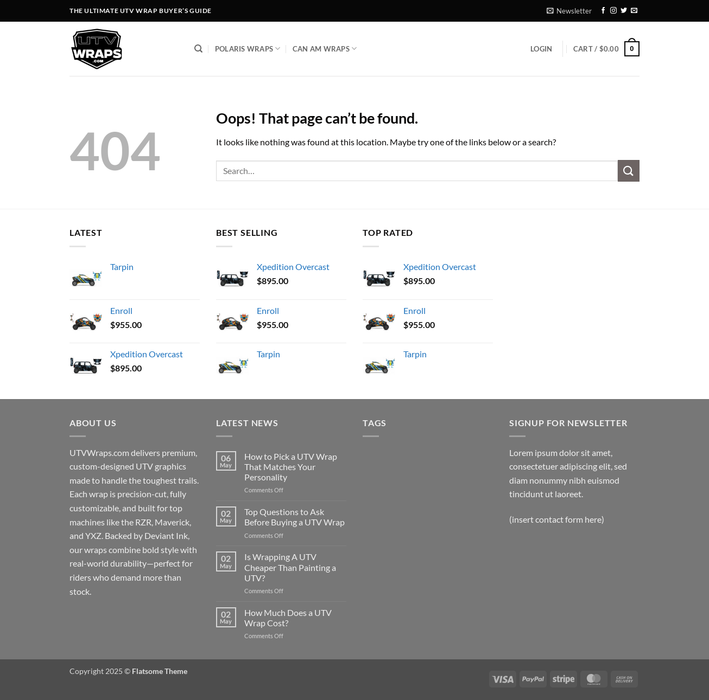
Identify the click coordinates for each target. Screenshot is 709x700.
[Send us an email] (634, 11)
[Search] (198, 48)
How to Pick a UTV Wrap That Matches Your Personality (290, 466)
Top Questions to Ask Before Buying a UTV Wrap (294, 516)
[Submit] (629, 170)
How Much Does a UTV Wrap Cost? (288, 617)
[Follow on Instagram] (613, 11)
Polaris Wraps (248, 48)
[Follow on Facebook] (603, 11)
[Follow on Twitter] (624, 11)
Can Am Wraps (325, 48)
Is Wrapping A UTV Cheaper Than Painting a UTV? (290, 566)
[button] (569, 11)
